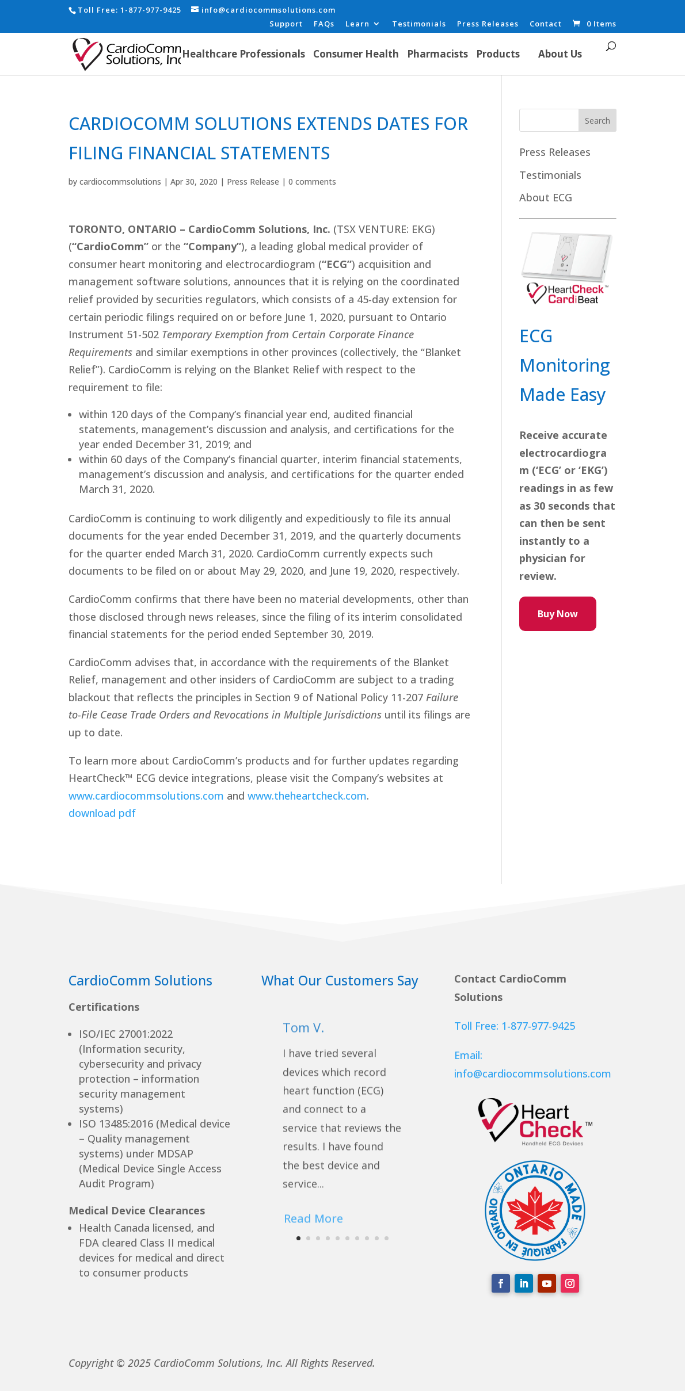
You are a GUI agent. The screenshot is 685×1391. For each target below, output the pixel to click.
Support (286, 24)
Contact (546, 24)
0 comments (312, 181)
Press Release (253, 181)
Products (498, 53)
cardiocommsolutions (120, 181)
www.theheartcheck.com (307, 796)
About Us (560, 53)
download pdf (103, 813)
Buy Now (558, 613)
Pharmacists (437, 53)
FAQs (324, 24)
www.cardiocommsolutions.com (146, 796)
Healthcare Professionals (243, 53)
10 (387, 1238)
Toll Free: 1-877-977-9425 (514, 1026)
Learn (357, 24)
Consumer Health (356, 53)
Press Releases (488, 24)
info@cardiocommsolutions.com (532, 1073)
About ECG (545, 197)
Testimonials (419, 24)
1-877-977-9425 (150, 10)
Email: (468, 1055)
